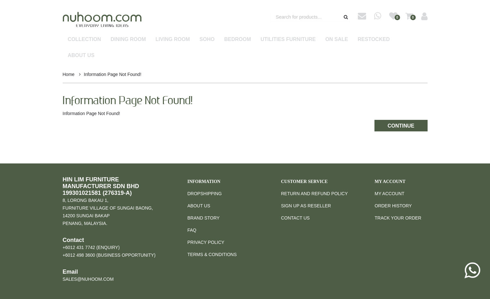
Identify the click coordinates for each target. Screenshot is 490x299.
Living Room (173, 39)
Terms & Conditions (212, 254)
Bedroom (237, 39)
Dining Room (128, 39)
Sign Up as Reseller (306, 205)
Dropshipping (205, 193)
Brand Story (204, 217)
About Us (81, 55)
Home (69, 74)
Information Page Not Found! (112, 74)
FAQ (192, 230)
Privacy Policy (206, 242)
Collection (84, 39)
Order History (393, 205)
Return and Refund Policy (314, 193)
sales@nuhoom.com (88, 279)
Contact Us (295, 217)
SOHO (206, 39)
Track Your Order (398, 217)
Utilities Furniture (288, 39)
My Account (390, 193)
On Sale (336, 39)
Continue (401, 126)
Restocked (374, 39)
